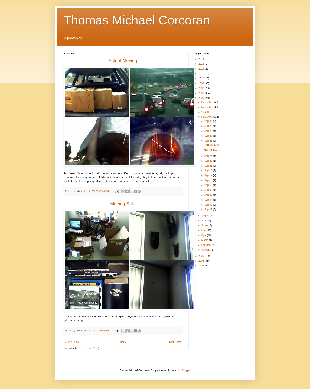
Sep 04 (208, 199)
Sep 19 (208, 170)
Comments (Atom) (89, 348)
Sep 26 (208, 140)
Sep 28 (208, 130)
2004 (201, 260)
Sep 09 (208, 189)
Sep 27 (208, 135)
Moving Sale (210, 149)
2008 (201, 88)
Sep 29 (208, 125)
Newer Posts (72, 342)
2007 (201, 93)
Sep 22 (208, 160)
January (206, 249)
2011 (201, 73)
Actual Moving (211, 144)
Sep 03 (208, 204)
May (204, 230)
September (207, 116)
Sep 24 (208, 155)
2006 (201, 98)
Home (123, 342)
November (207, 107)
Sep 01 (208, 209)
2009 (201, 83)
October (206, 111)
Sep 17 (208, 175)
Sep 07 (208, 194)
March (205, 239)
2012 (201, 68)
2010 (201, 78)
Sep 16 (208, 180)
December (207, 102)
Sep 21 (208, 165)
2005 (201, 256)
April (204, 235)
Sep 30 (208, 121)
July (203, 220)
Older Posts (174, 342)
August (205, 215)
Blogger (185, 370)
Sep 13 (208, 185)
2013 (201, 63)
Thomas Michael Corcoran (137, 20)
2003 (201, 265)
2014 (201, 59)
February (206, 244)
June (204, 225)
